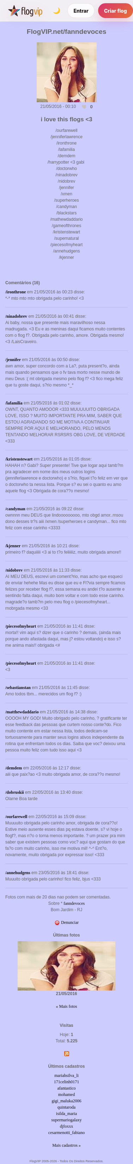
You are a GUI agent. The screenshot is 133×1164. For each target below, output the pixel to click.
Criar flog (115, 11)
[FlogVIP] (25, 11)
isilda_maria (66, 1113)
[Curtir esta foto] (84, 106)
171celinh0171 (66, 1081)
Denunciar (66, 922)
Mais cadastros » (66, 1145)
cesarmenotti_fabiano (66, 1132)
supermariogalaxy (67, 1119)
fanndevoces (74, 903)
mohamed (66, 1094)
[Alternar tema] (56, 10)
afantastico (67, 1088)
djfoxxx (66, 1126)
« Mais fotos (66, 1006)
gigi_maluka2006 (66, 1100)
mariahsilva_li (66, 1075)
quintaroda (66, 1107)
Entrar (81, 11)
